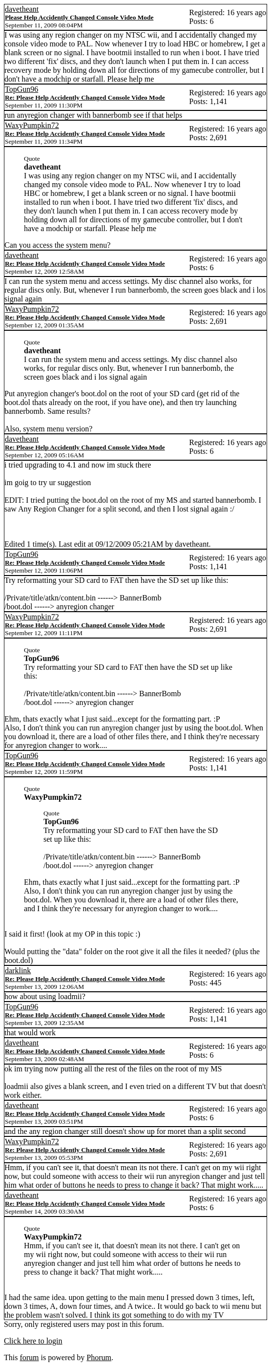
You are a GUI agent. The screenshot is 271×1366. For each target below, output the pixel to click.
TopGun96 (21, 89)
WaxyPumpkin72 (32, 125)
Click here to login (33, 1341)
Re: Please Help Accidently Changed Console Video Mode (85, 97)
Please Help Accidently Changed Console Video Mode (79, 17)
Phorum (98, 1357)
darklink (18, 970)
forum (29, 1357)
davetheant (22, 9)
